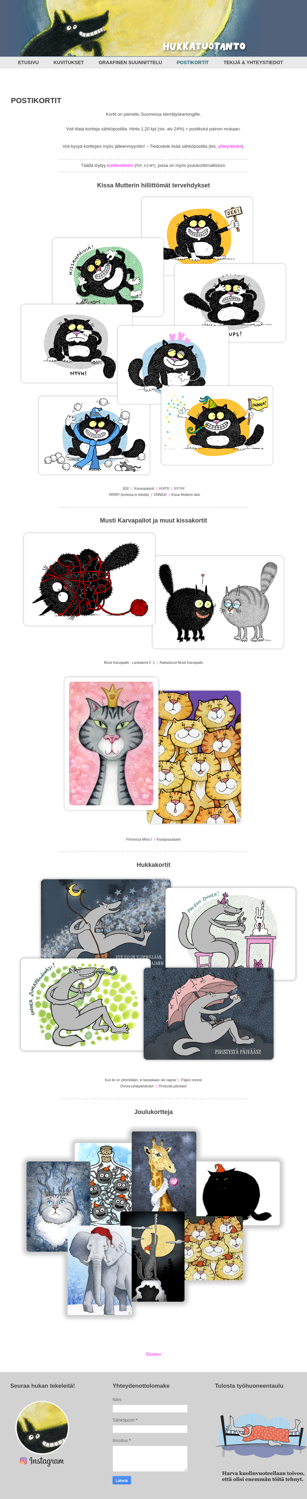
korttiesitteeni (120, 165)
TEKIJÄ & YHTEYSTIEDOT (253, 62)
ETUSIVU (28, 62)
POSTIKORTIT (193, 62)
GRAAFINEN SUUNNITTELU (130, 62)
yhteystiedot (230, 146)
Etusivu (153, 1354)
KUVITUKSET (69, 62)
